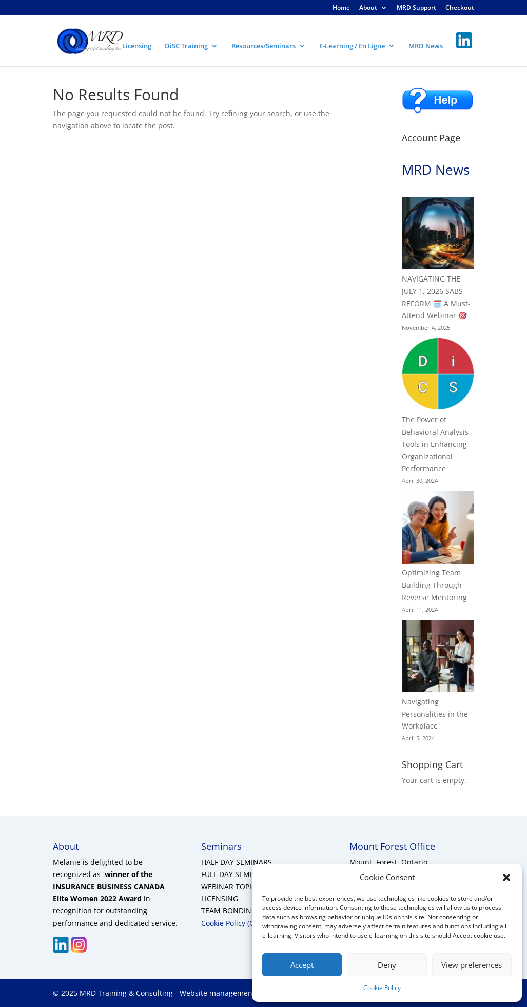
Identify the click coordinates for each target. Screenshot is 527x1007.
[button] (506, 877)
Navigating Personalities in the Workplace (435, 714)
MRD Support (416, 8)
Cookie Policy (382, 987)
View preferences (471, 965)
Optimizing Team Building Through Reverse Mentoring (434, 585)
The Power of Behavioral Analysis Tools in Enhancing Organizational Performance (435, 444)
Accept (302, 965)
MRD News (425, 46)
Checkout (459, 8)
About (368, 8)
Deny (387, 965)
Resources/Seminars (263, 46)
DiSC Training (186, 46)
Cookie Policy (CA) (231, 923)
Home (341, 8)
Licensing (136, 46)
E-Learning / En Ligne (352, 46)
